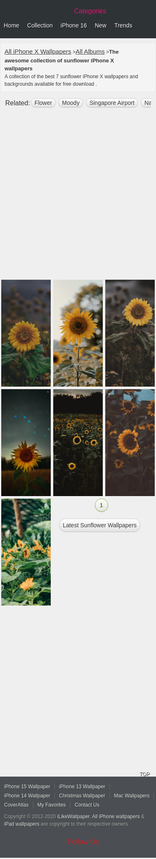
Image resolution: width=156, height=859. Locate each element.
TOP (144, 774)
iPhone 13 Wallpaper (82, 786)
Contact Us (86, 805)
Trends (123, 25)
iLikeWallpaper (73, 816)
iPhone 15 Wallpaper (27, 786)
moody (70, 102)
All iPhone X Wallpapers (38, 51)
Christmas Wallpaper (82, 796)
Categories (90, 11)
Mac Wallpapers (132, 796)
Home (11, 25)
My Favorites (51, 805)
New (100, 25)
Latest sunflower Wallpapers (100, 525)
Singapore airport (111, 102)
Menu (148, 26)
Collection (39, 25)
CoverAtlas (16, 805)
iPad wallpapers (22, 824)
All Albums (90, 51)
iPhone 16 (74, 25)
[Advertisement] (78, 197)
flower (43, 102)
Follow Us (83, 842)
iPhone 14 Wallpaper (27, 796)
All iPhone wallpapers (116, 816)
